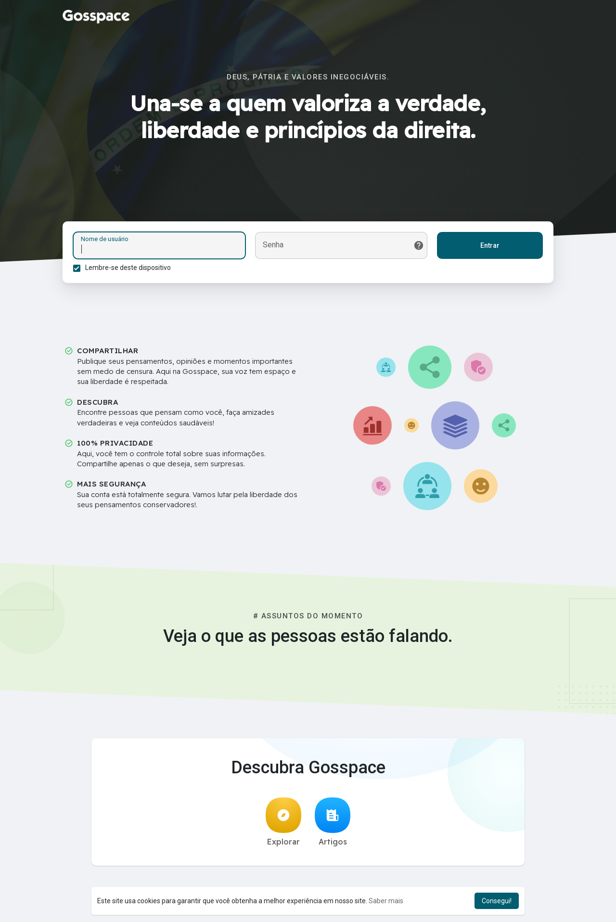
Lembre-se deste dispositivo (129, 269)
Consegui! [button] (497, 901)
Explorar (283, 825)
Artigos (332, 825)
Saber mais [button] (386, 901)
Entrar (488, 247)
